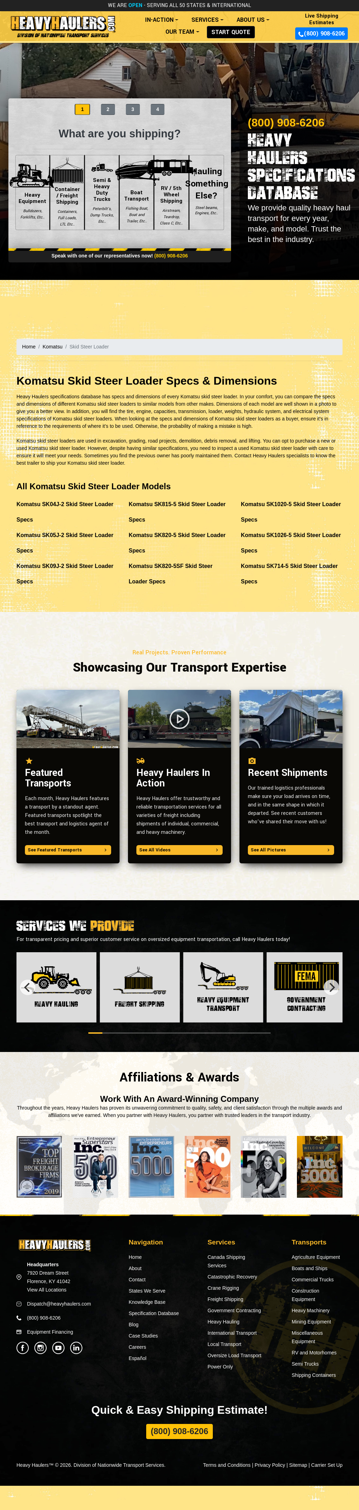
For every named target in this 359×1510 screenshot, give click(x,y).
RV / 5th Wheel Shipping (171, 192)
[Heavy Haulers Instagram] (40, 1348)
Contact (137, 1279)
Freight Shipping (225, 1299)
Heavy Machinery (311, 1310)
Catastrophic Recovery (232, 1277)
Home (28, 346)
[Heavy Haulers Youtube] (58, 1348)
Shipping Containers (314, 1375)
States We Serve (147, 1291)
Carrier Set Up (327, 1464)
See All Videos (179, 849)
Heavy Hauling (223, 1322)
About (135, 1268)
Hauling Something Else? (206, 192)
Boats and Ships (309, 1268)
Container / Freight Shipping (67, 192)
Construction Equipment (305, 1295)
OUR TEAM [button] (179, 32)
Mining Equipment (311, 1322)
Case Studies (143, 1336)
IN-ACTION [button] (159, 20)
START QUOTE (230, 32)
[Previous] (27, 987)
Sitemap (298, 1464)
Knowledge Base (147, 1302)
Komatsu (51, 346)
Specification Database (154, 1313)
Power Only (220, 1367)
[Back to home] (63, 23)
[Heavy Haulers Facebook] (22, 1348)
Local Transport (225, 1344)
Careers (137, 1347)
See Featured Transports (68, 849)
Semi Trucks (305, 1364)
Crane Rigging (223, 1288)
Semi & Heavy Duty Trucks (102, 192)
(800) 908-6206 (321, 34)
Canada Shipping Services (226, 1261)
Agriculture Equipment (316, 1257)
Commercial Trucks (313, 1279)
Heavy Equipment (32, 192)
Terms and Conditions (226, 1464)
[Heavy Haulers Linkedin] (76, 1348)
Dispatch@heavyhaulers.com (59, 1304)
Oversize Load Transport (234, 1355)
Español (138, 1358)
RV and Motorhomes (314, 1352)
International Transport (232, 1333)
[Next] (331, 987)
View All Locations (47, 1290)
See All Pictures (291, 849)
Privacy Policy (270, 1464)
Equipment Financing (50, 1332)
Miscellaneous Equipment (307, 1337)
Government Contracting (234, 1310)
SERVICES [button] (205, 20)
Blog (133, 1324)
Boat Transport (137, 192)
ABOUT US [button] (251, 20)
